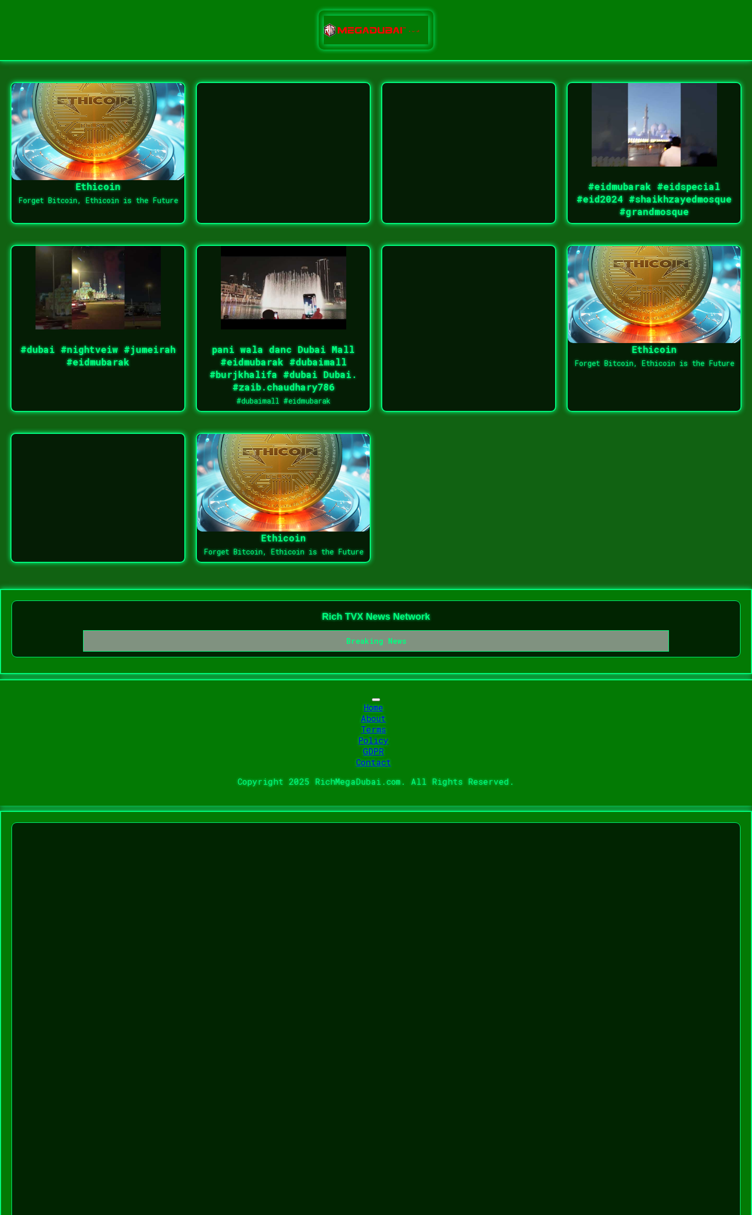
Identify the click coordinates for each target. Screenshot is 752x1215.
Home (373, 707)
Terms (373, 729)
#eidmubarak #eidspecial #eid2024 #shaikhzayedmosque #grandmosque (654, 199)
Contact (373, 762)
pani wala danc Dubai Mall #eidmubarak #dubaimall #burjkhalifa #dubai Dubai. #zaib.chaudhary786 (283, 368)
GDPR (373, 751)
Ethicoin (98, 186)
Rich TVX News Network (376, 616)
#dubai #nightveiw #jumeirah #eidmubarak (97, 355)
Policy (373, 740)
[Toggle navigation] (376, 699)
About (373, 718)
